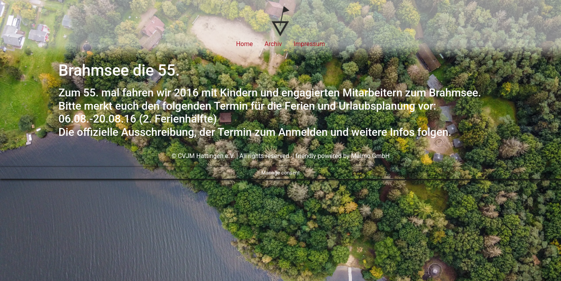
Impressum (309, 44)
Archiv (273, 44)
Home (244, 44)
